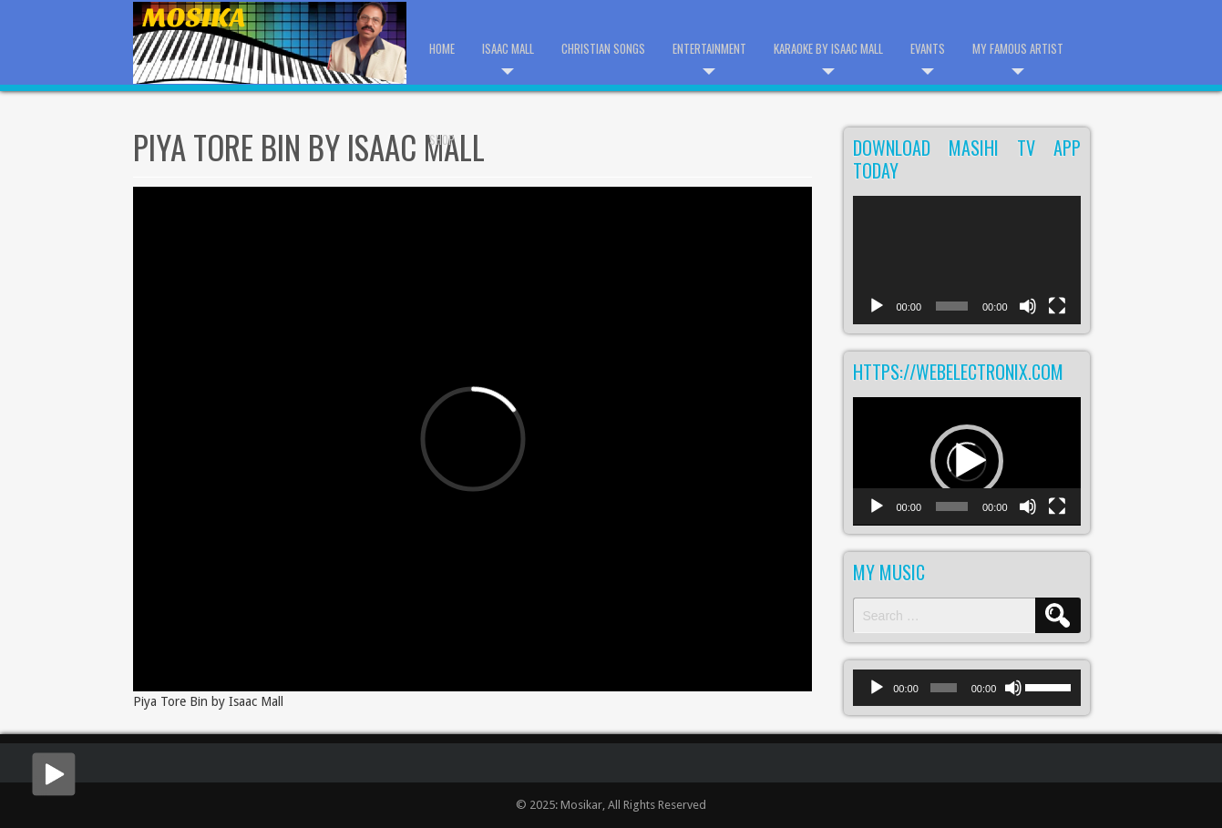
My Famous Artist (1017, 48)
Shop (442, 139)
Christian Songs (603, 48)
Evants (927, 48)
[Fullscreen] (1057, 315)
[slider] (943, 687)
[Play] (877, 315)
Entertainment (709, 48)
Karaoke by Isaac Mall (828, 48)
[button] (966, 460)
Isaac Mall (508, 48)
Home (442, 48)
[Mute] (1028, 315)
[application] (967, 260)
